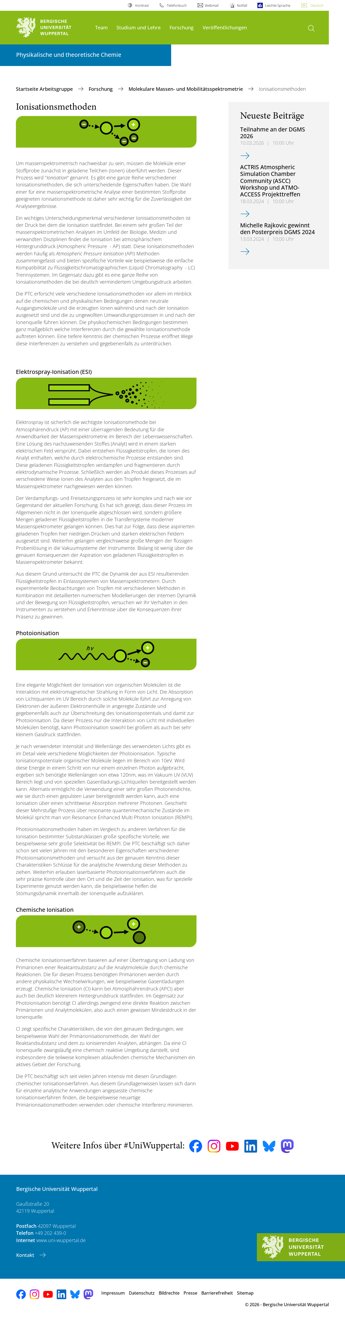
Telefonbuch (177, 5)
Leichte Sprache (277, 5)
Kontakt (26, 1255)
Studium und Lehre (138, 27)
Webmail (212, 5)
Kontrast (142, 5)
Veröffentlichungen (225, 27)
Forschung (182, 27)
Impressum (113, 1293)
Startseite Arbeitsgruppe (45, 89)
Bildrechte (169, 1293)
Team (101, 27)
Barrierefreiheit (217, 1293)
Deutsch (316, 5)
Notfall (242, 5)
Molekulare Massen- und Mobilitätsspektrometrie (186, 89)
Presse (190, 1293)
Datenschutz (142, 1293)
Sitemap (245, 1293)
